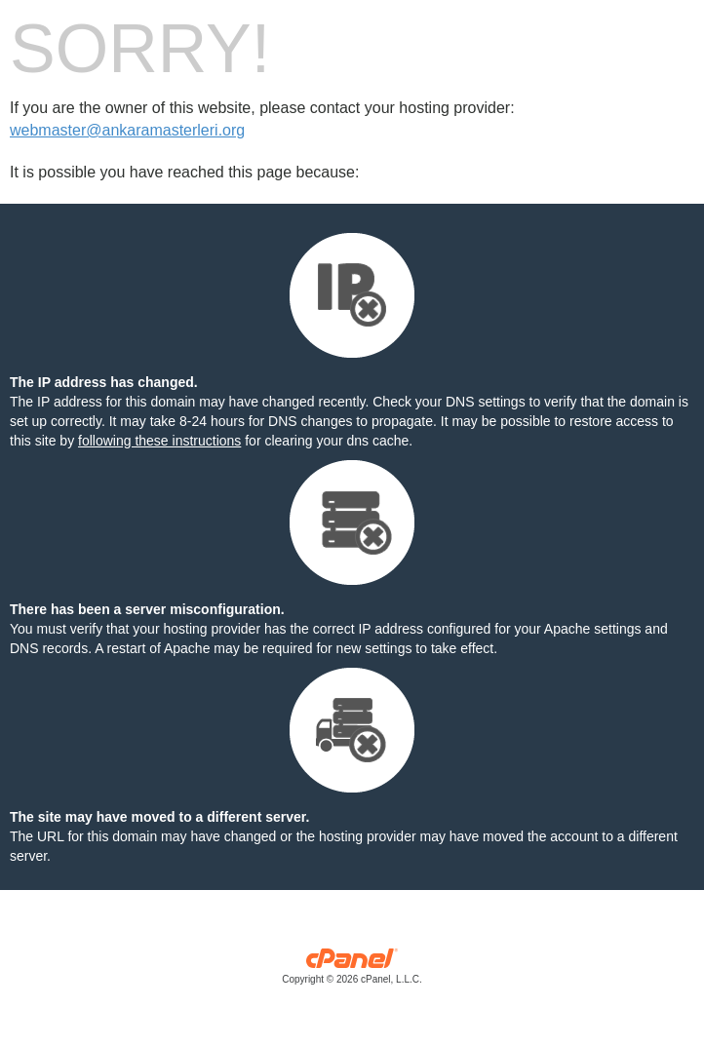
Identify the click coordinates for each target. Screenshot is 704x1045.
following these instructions (159, 440)
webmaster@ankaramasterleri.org (127, 130)
